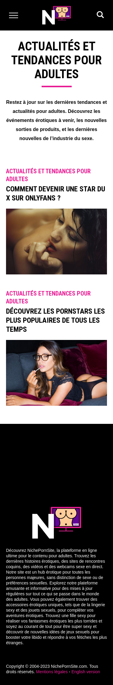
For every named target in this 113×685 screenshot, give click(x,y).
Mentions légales (52, 671)
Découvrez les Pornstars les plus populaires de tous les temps (55, 320)
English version (85, 671)
